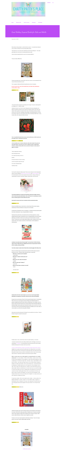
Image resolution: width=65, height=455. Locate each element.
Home (12, 22)
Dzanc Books (28, 173)
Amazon (17, 140)
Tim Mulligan (18, 343)
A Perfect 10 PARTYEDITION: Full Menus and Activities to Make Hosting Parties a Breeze (26, 347)
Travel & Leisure (26, 22)
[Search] (48, 2)
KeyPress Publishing (35, 173)
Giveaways (34, 22)
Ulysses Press (23, 173)
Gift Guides (40, 22)
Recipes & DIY (18, 22)
